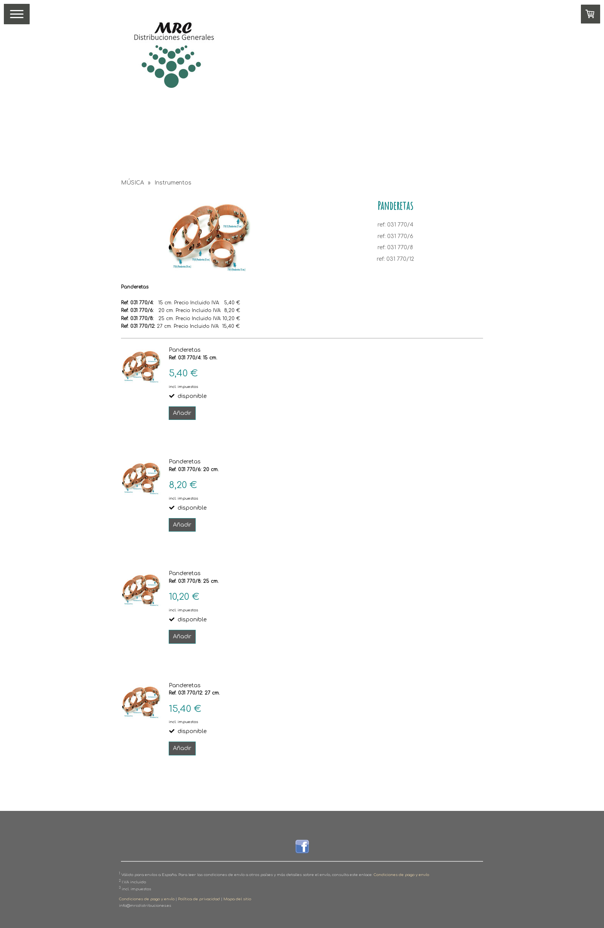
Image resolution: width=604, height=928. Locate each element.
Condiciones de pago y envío (401, 875)
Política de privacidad (199, 899)
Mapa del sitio (237, 899)
